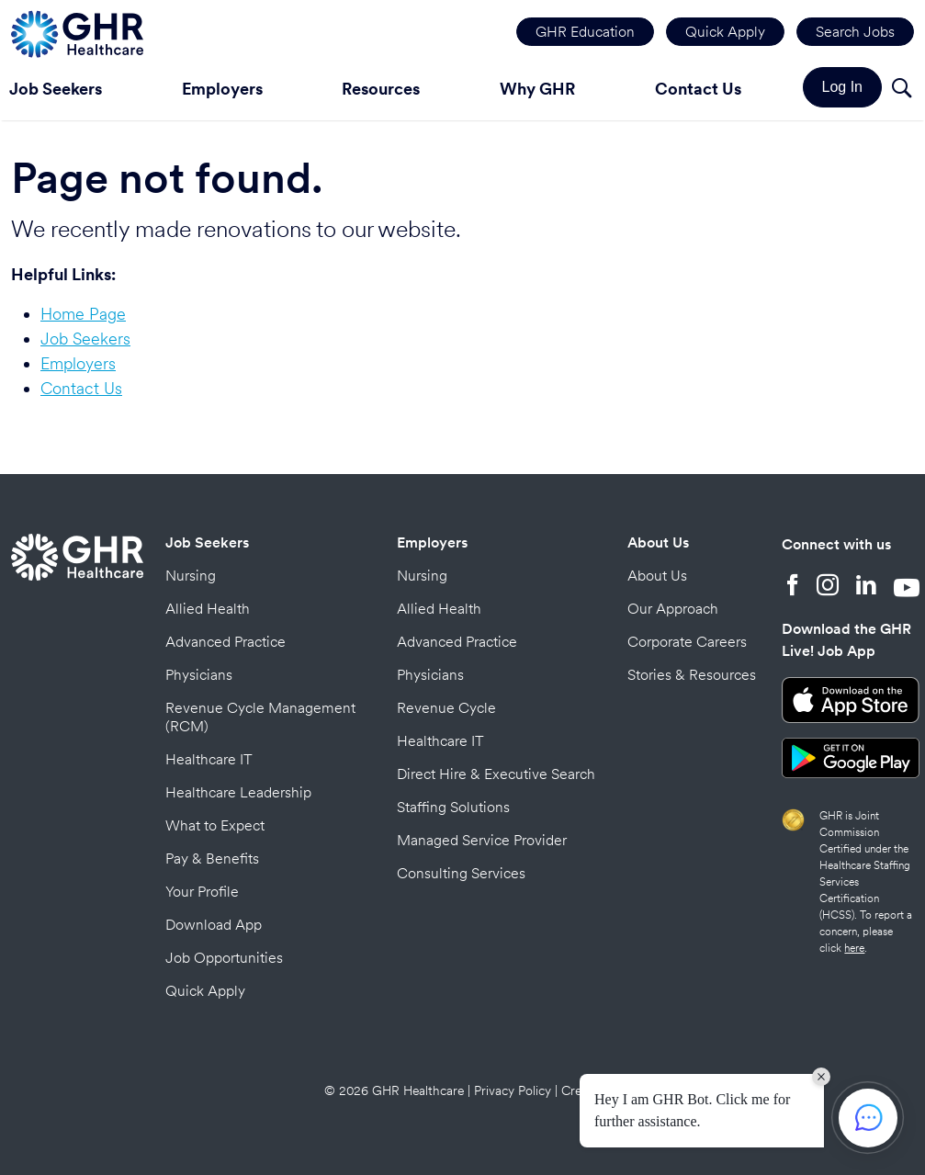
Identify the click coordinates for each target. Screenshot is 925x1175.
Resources (381, 88)
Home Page (83, 313)
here (854, 948)
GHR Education (585, 31)
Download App (213, 924)
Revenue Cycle (446, 708)
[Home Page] (77, 31)
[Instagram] (828, 587)
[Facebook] (793, 587)
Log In (842, 87)
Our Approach (672, 608)
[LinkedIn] (866, 587)
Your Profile (202, 891)
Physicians (198, 675)
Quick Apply (725, 31)
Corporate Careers (687, 641)
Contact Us (698, 88)
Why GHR (537, 88)
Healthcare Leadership (238, 792)
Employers (222, 88)
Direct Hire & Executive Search (496, 774)
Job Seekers (85, 338)
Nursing (190, 575)
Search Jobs (855, 31)
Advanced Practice (225, 641)
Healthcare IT (209, 759)
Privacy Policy (512, 1090)
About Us (658, 542)
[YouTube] (906, 587)
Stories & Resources (691, 675)
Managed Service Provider (482, 840)
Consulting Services (461, 873)
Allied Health (207, 608)
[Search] (901, 90)
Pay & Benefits (212, 858)
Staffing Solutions (453, 807)
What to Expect (215, 825)
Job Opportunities (224, 957)
